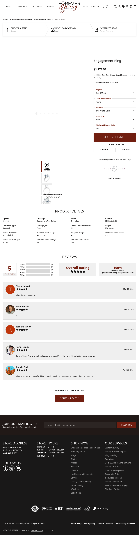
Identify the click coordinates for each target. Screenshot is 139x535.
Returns (126, 150)
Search (13, 31)
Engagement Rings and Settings (21, 19)
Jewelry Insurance (113, 466)
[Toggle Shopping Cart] (127, 6)
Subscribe (126, 425)
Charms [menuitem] (74, 470)
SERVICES (94, 7)
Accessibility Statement (125, 523)
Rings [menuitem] (73, 455)
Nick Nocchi (22, 306)
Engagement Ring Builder (42, 19)
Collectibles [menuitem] (76, 493)
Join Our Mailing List (21, 424)
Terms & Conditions (105, 523)
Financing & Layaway (114, 470)
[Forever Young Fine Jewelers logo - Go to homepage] (69, 6)
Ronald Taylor (23, 326)
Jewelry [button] (51, 7)
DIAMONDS (22, 7)
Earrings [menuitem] (74, 478)
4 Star (22, 267)
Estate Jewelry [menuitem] (77, 485)
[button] (115, 6)
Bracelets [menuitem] (75, 466)
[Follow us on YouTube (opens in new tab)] (18, 468)
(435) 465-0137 (53, 198)
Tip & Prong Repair (113, 478)
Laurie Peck (22, 367)
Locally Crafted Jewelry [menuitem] (81, 481)
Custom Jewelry (112, 447)
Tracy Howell (23, 286)
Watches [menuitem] (75, 489)
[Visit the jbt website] (58, 508)
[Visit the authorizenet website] (35, 508)
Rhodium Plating (112, 489)
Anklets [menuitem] (74, 462)
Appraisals (109, 459)
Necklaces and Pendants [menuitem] (82, 474)
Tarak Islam (22, 346)
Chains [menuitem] (74, 459)
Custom (84, 7)
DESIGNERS (37, 7)
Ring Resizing (111, 455)
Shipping (104, 150)
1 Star (22, 275)
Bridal (9, 7)
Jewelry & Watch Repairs (116, 451)
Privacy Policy (89, 523)
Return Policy (76, 523)
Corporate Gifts (112, 474)
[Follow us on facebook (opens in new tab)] (5, 468)
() (52, 264)
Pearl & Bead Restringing (116, 485)
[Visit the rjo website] (87, 508)
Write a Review (69, 398)
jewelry (5, 19)
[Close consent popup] (52, 531)
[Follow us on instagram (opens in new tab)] (12, 468)
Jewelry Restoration (113, 481)
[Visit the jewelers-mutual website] (73, 508)
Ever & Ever (75, 221)
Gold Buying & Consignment (118, 462)
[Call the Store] (10, 453)
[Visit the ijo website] (47, 508)
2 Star (22, 272)
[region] (46, 79)
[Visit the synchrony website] (100, 508)
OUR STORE (106, 6)
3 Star (22, 269)
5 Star (22, 264)
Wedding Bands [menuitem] (78, 451)
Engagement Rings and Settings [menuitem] (85, 447)
